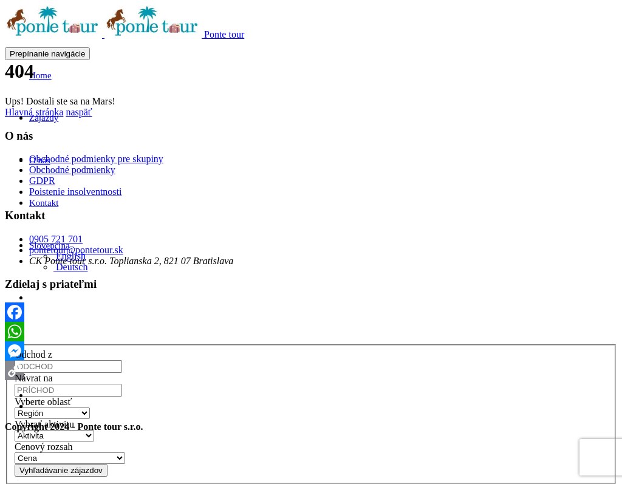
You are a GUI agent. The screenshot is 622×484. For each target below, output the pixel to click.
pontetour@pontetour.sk (76, 250)
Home (40, 75)
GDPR (42, 181)
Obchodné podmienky (72, 170)
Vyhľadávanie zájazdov (61, 470)
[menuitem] (70, 267)
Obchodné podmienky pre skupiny (96, 159)
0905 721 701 (56, 239)
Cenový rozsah (44, 446)
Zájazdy (43, 118)
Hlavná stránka (34, 112)
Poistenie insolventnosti (75, 191)
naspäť (79, 112)
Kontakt (43, 203)
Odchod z (33, 354)
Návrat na (34, 378)
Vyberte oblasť (43, 402)
